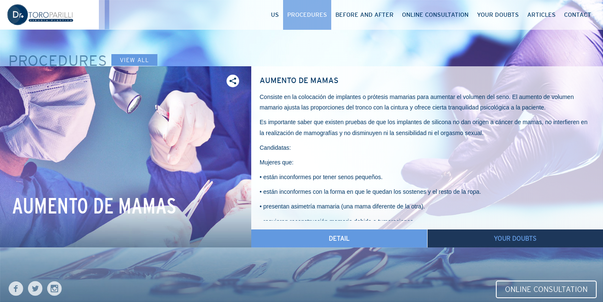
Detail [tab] (339, 238)
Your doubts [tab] (515, 238)
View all (134, 60)
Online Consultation (546, 289)
